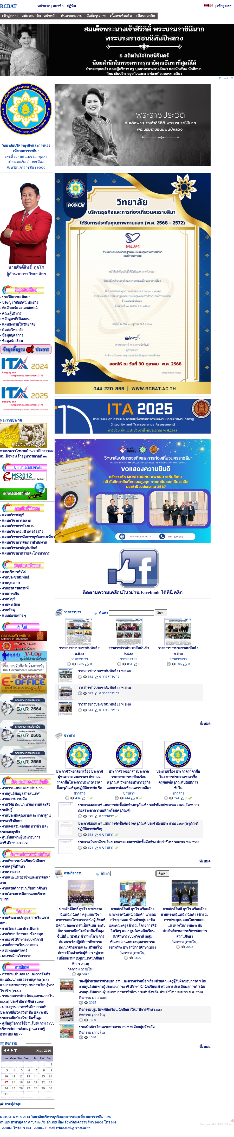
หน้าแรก (43, 6)
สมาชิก (58, 6)
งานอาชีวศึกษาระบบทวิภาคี (22, 940)
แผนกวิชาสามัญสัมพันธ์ (19, 548)
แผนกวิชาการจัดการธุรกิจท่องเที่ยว (28, 537)
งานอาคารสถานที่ (15, 588)
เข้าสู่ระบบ (224, 6)
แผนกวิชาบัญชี (13, 515)
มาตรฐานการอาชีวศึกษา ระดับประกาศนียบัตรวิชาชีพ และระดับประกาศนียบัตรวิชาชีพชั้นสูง (24, 1012)
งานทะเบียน (11, 605)
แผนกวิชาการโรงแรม (18, 526)
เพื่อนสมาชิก (145, 16)
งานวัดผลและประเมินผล (20, 929)
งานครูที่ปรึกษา (13, 866)
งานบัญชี (8, 599)
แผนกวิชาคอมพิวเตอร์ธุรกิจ (22, 531)
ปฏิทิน (71, 6)
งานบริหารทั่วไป (14, 572)
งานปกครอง (11, 872)
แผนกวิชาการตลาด (16, 521)
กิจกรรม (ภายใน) (80, 969)
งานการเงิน (10, 594)
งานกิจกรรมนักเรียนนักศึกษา (23, 861)
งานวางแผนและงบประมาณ (22, 788)
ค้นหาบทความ (71, 16)
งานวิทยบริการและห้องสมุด (22, 934)
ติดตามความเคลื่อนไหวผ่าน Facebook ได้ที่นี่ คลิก (133, 590)
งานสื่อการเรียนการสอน (20, 945)
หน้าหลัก (49, 16)
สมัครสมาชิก (31, 16)
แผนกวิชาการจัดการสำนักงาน (24, 542)
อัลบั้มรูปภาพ (96, 16)
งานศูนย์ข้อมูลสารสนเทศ (20, 794)
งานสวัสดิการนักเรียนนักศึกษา (24, 888)
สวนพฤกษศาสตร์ (14, 950)
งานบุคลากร (11, 583)
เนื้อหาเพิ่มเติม (121, 16)
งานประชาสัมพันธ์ (15, 577)
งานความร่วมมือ (14, 799)
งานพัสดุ (8, 610)
